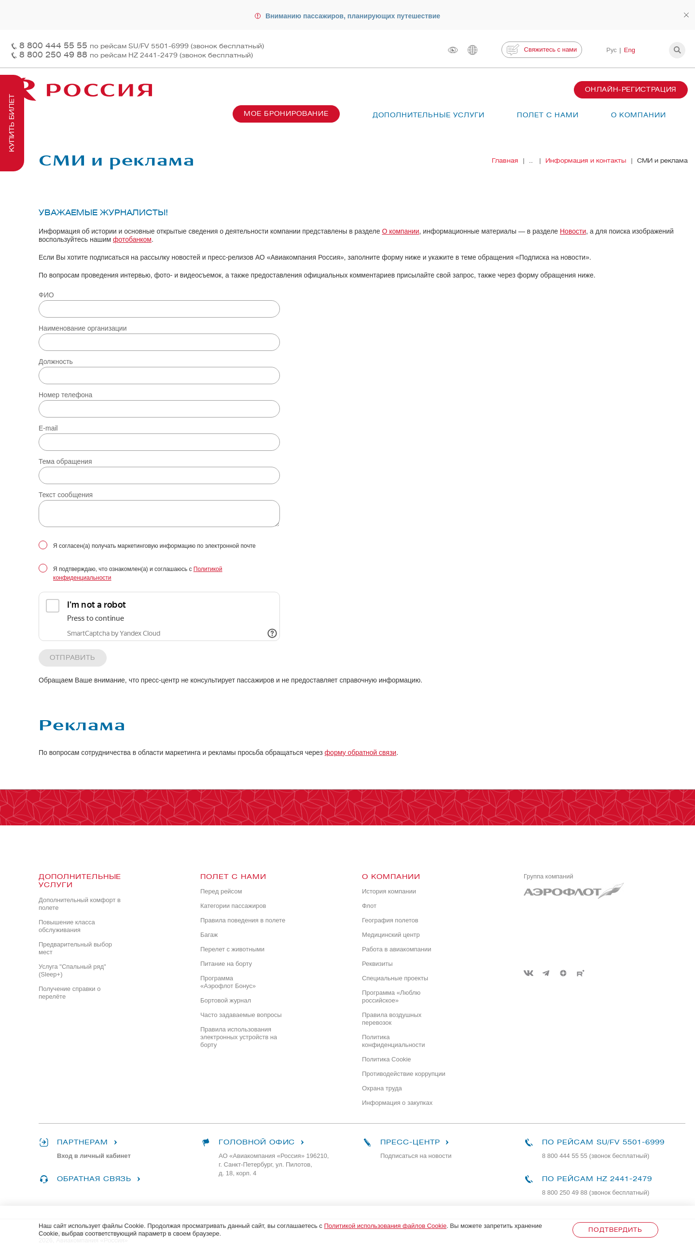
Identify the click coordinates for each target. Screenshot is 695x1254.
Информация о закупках (397, 1102)
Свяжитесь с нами (542, 50)
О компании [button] (638, 115)
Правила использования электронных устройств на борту (238, 1037)
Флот (369, 905)
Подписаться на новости (416, 1155)
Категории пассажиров (233, 905)
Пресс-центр (407, 1142)
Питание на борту (226, 963)
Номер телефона (65, 395)
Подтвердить (615, 1229)
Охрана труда (382, 1088)
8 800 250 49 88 (136, 54)
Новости (573, 231)
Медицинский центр (391, 934)
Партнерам (80, 1142)
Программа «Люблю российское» (391, 996)
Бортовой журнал (225, 1000)
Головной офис (253, 1142)
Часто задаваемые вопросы (241, 1014)
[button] (677, 50)
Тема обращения (65, 461)
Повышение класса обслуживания (67, 926)
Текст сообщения (66, 495)
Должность (56, 361)
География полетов (390, 920)
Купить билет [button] (12, 123)
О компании (400, 231)
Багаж (209, 934)
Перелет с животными (232, 949)
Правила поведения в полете (242, 920)
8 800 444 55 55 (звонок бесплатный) (595, 1155)
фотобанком (132, 239)
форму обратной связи (361, 752)
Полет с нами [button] (548, 115)
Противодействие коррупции (403, 1073)
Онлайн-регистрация (631, 89)
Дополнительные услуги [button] (429, 115)
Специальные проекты (395, 978)
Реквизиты (377, 963)
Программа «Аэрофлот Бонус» (228, 982)
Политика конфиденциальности (393, 1040)
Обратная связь (91, 1179)
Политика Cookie (386, 1059)
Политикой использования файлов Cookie (385, 1225)
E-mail (48, 428)
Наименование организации (83, 328)
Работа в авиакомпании (396, 949)
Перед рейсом (221, 891)
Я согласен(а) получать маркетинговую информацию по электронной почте (154, 546)
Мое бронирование (286, 113)
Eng (629, 50)
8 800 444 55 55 (141, 45)
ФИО (46, 295)
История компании (389, 891)
